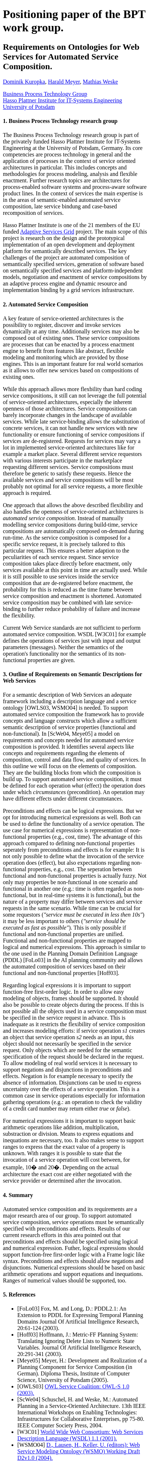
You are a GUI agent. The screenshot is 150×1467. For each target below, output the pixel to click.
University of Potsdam (29, 107)
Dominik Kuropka (24, 82)
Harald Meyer (64, 82)
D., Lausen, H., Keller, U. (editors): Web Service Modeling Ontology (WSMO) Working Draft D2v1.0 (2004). (78, 1451)
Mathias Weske (100, 82)
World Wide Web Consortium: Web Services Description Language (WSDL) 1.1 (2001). (80, 1435)
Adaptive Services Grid (47, 232)
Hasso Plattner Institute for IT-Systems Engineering (62, 100)
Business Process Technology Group (45, 94)
